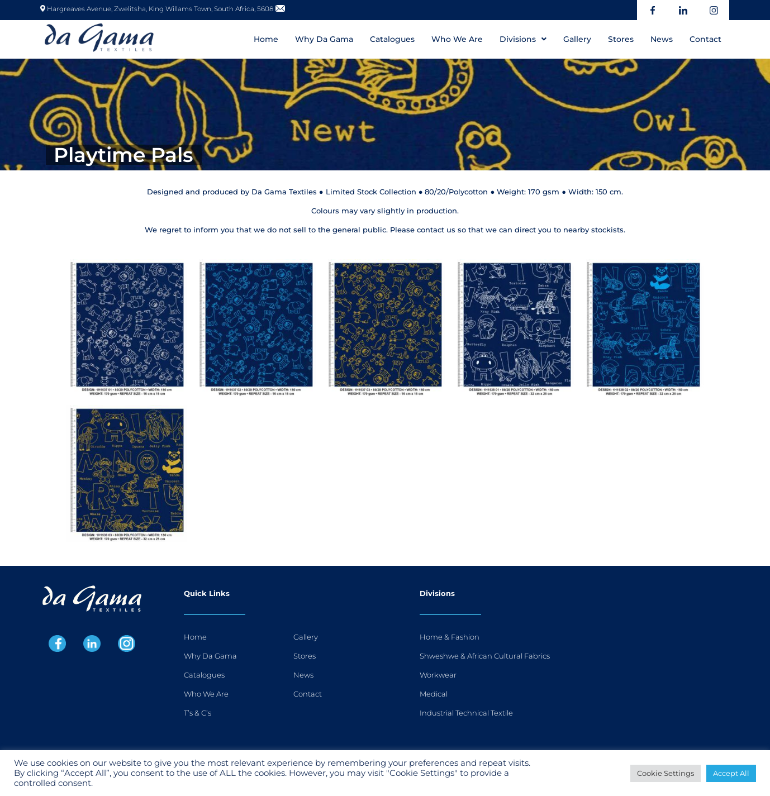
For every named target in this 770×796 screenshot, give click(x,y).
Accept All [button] (731, 773)
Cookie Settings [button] (665, 773)
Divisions (523, 39)
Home (266, 39)
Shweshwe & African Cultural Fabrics (485, 655)
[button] (523, 39)
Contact (705, 39)
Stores (621, 39)
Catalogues (392, 39)
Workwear (438, 674)
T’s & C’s (197, 712)
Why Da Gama (324, 39)
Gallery (577, 39)
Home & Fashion (449, 636)
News (661, 39)
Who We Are (457, 39)
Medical (434, 693)
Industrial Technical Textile (466, 712)
